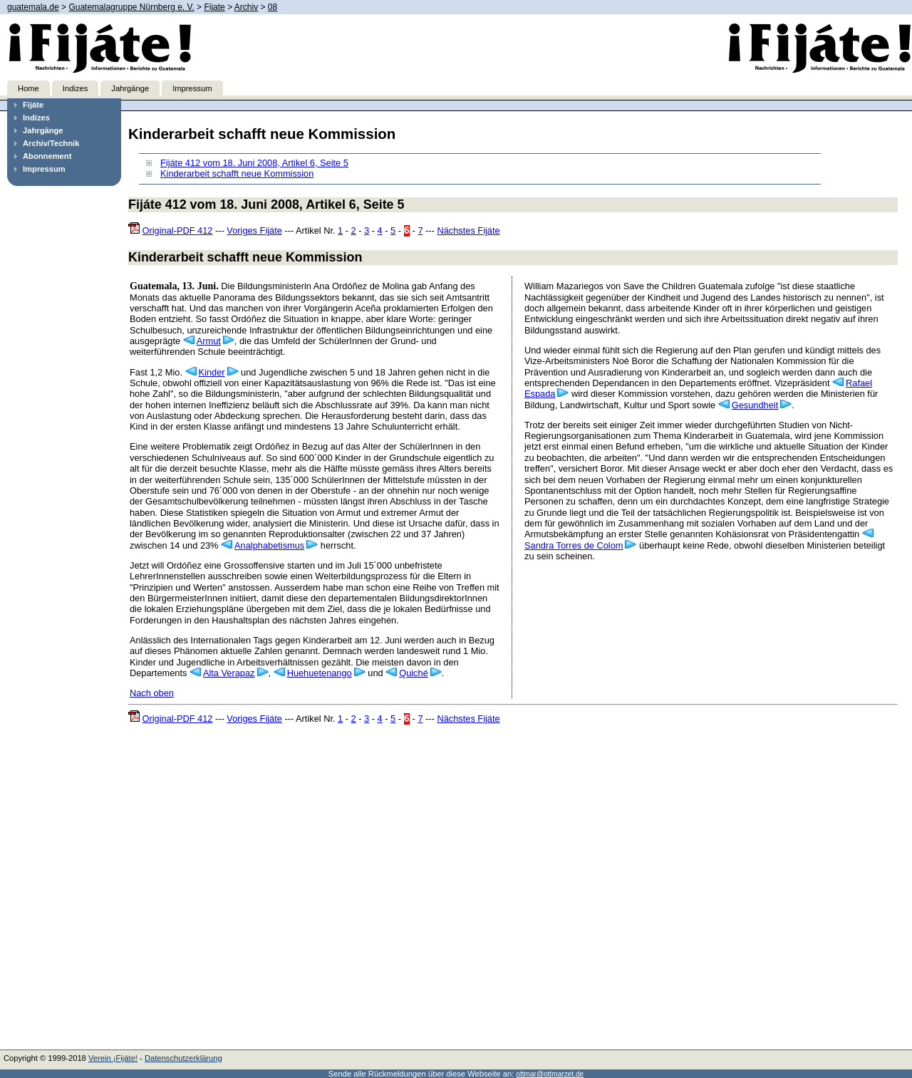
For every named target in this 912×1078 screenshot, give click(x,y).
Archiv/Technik (51, 143)
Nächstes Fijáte (468, 230)
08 (272, 7)
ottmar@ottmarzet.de (550, 1074)
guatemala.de (33, 7)
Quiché (413, 673)
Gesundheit (755, 405)
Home (28, 88)
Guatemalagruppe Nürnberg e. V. (131, 7)
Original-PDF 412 (177, 230)
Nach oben (152, 693)
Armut (209, 341)
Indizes (75, 88)
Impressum (192, 88)
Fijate (214, 7)
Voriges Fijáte (254, 230)
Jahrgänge (130, 88)
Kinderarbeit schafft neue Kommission (237, 173)
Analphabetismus (269, 545)
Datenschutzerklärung (183, 1058)
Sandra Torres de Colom (573, 545)
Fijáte (33, 104)
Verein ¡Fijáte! (113, 1058)
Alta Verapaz (229, 673)
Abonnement (47, 156)
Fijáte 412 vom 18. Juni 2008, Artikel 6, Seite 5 (254, 162)
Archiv (246, 7)
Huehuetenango (319, 673)
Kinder (212, 372)
